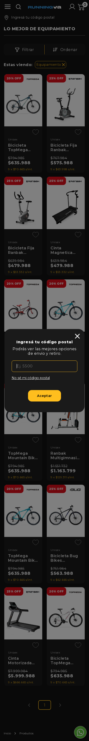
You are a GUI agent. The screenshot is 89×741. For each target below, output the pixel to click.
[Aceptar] (44, 395)
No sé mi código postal (31, 378)
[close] (77, 336)
